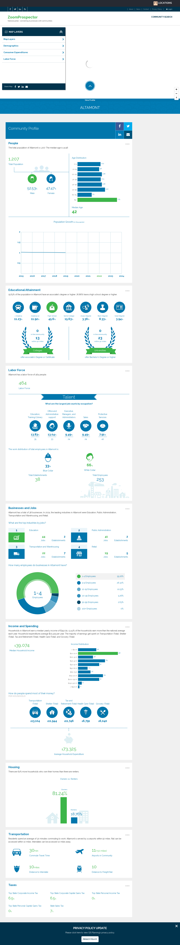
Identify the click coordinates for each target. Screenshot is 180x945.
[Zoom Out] (176, 94)
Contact (146, 9)
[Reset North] (176, 98)
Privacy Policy (157, 9)
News (138, 9)
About (131, 9)
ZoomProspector (23, 17)
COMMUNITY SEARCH (161, 17)
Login (169, 9)
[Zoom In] (176, 89)
